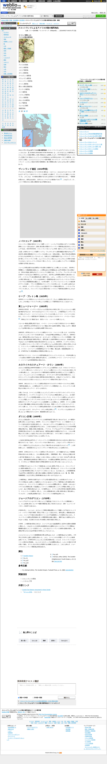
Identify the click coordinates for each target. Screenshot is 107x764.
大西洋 (29, 473)
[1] (61, 179)
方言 (5, 71)
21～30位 (95, 218)
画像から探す (30, 729)
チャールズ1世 (42, 286)
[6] (69, 445)
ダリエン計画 (22, 419)
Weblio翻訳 (88, 732)
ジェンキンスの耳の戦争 (44, 539)
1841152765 (58, 561)
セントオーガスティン (42, 542)
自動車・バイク (8, 41)
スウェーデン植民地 (25, 78)
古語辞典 (49, 1)
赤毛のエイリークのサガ (35, 172)
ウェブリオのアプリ (32, 727)
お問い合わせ (49, 727)
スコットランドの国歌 (86, 153)
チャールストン (36, 379)
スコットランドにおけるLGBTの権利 (90, 136)
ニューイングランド (61, 259)
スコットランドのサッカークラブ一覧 (90, 144)
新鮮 (44, 640)
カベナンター (47, 337)
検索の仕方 (11, 729)
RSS (60, 752)
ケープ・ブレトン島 (54, 299)
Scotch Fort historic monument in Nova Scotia (36, 589)
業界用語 (6, 34)
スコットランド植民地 (25, 81)
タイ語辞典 (88, 741)
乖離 (82, 248)
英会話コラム (8, 133)
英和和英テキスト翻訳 (28, 681)
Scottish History (28, 556)
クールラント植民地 (25, 75)
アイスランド (22, 172)
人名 (5, 69)
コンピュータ (7, 37)
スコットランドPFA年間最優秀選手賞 (90, 134)
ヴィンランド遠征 (85, 89)
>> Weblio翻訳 (101, 254)
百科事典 (22, 20)
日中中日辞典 (32, 1)
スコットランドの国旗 (86, 151)
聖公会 (57, 349)
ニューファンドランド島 (46, 259)
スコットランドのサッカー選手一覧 (90, 146)
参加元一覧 (102, 12)
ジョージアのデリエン (86, 98)
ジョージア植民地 (45, 501)
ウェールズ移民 (23, 105)
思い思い (23, 640)
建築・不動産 (7, 48)
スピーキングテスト (10, 142)
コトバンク (37, 592)
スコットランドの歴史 (29, 578)
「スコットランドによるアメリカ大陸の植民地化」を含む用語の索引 (38, 701)
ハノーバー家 (43, 159)
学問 (5, 50)
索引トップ (35, 23)
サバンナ (33, 526)
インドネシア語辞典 (90, 739)
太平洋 (23, 473)
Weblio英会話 (8, 135)
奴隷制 (56, 524)
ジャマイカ (43, 482)
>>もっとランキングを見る (97, 250)
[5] (55, 409)
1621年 (66, 246)
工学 (5, 46)
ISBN (63, 570)
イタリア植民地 (23, 70)
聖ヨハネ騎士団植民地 (25, 86)
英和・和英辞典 (23, 1)
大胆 (82, 236)
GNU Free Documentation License (48, 714)
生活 (5, 55)
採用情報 (68, 730)
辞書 (4, 1)
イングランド (65, 249)
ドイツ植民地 (23, 92)
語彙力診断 (7, 140)
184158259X (70, 570)
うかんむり (64, 640)
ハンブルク (42, 445)
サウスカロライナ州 (26, 379)
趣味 (5, 60)
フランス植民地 (23, 97)
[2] (74, 251)
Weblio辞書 (47, 717)
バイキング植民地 (24, 94)
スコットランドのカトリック (88, 142)
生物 (5, 64)
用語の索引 (42, 23)
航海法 (73, 261)
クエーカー (28, 319)
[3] (22, 291)
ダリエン (64, 152)
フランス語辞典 (89, 738)
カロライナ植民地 (23, 367)
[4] (19, 319)
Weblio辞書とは (12, 727)
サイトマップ (11, 736)
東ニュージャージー (86, 106)
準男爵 (20, 270)
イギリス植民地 (23, 67)
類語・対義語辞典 (12, 1)
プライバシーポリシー (14, 734)
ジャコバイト (33, 159)
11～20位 (88, 218)
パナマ (59, 152)
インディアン (47, 392)
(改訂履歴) (60, 716)
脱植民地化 (22, 108)
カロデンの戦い (23, 159)
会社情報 (68, 729)
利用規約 (10, 732)
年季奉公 (57, 334)
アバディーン (22, 334)
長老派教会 (65, 349)
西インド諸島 (35, 482)
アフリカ (59, 426)
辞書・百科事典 (13, 20)
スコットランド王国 (24, 155)
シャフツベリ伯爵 (67, 372)
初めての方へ (94, 12)
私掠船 (37, 486)
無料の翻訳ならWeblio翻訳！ (31, 6)
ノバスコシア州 (27, 581)
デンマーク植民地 (24, 89)
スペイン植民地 (23, 84)
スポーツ (6, 62)
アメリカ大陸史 (23, 64)
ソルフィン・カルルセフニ (57, 172)
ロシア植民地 (23, 103)
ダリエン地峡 (84, 123)
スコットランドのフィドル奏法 (88, 149)
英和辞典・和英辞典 (90, 730)
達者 (82, 239)
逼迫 (82, 245)
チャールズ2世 (43, 309)
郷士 (71, 454)
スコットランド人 (37, 157)
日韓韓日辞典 (41, 1)
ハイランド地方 (30, 162)
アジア (66, 426)
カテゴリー (56, 23)
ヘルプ (104, 1)
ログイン (88, 1)
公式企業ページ (70, 727)
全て (3, 30)
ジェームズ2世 (52, 344)
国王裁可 (34, 426)
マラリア (40, 468)
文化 (5, 53)
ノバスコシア (84, 102)
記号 (3, 127)
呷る (82, 242)
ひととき (34, 640)
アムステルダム (32, 445)
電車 (5, 39)
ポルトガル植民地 (24, 100)
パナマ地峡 (59, 452)
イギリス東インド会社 (28, 433)
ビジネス (6, 32)
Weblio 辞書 (97, 1)
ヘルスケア (7, 57)
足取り (53, 640)
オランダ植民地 (23, 73)
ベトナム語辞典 (89, 743)
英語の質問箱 (8, 138)
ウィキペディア (25, 23)
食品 (5, 67)
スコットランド (84, 131)
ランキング (49, 23)
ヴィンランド (60, 174)
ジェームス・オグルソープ (36, 510)
